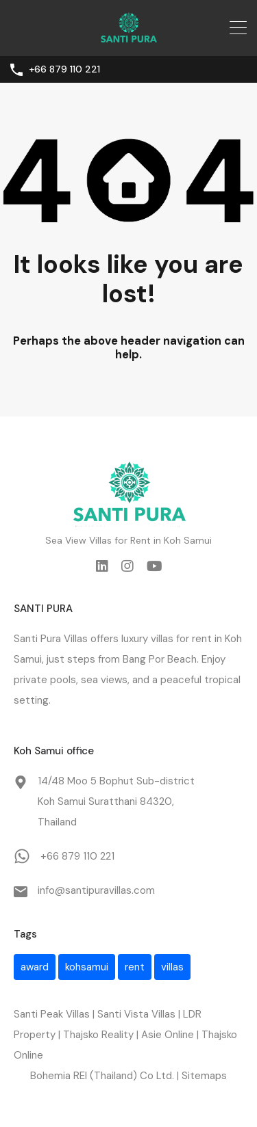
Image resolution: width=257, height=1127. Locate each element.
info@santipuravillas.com (96, 890)
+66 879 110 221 (64, 69)
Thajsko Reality (98, 1035)
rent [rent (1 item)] (135, 967)
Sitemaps (204, 1076)
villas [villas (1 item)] (172, 967)
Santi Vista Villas (136, 1014)
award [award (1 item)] (35, 967)
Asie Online (167, 1035)
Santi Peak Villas (52, 1014)
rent (202, 639)
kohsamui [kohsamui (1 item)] (86, 967)
